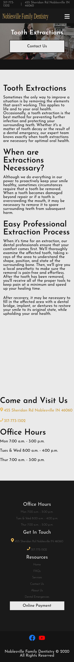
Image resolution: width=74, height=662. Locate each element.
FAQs (37, 571)
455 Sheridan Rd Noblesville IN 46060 (47, 4)
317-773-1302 (8, 4)
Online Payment (37, 606)
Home (37, 564)
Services (37, 577)
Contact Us (37, 46)
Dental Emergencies (37, 596)
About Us (37, 590)
